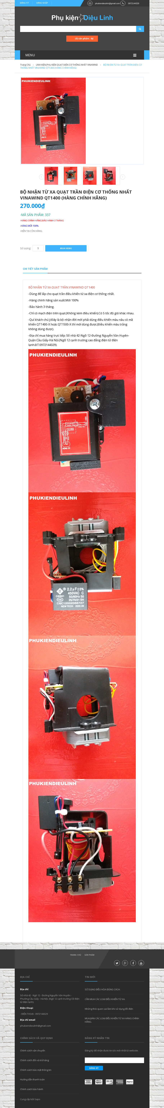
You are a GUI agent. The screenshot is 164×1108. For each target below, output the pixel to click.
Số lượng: (25, 248)
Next (122, 177)
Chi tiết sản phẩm (35, 268)
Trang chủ (75, 955)
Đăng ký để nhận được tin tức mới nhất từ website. (111, 1050)
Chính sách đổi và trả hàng (34, 1060)
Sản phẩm (89, 955)
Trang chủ (25, 64)
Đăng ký (24, 3)
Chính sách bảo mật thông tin (35, 1070)
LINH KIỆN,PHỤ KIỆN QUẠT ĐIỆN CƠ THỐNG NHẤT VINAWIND (67, 64)
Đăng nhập (42, 3)
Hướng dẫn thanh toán (32, 1079)
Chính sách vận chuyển (32, 1050)
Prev (41, 177)
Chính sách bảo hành (31, 1089)
